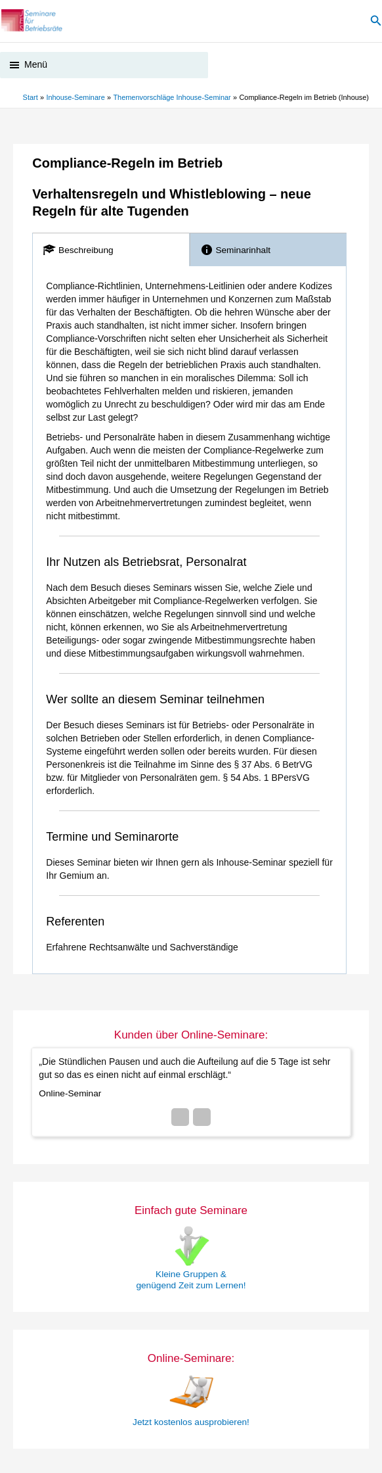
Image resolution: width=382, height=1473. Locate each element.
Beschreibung (78, 251)
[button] (376, 21)
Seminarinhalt (235, 251)
